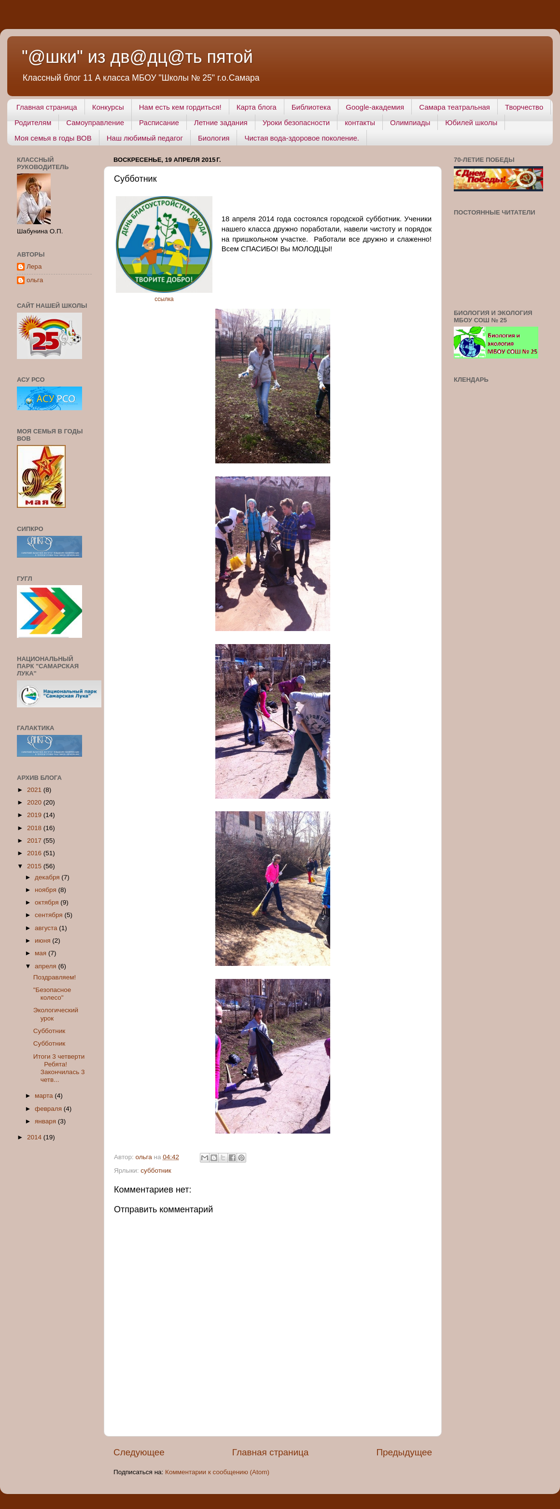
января (46, 1121)
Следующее (139, 1452)
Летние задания (221, 122)
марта (45, 1095)
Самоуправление (95, 122)
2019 (35, 815)
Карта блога (257, 107)
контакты (360, 122)
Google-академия (375, 107)
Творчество (524, 107)
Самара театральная (454, 107)
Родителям (32, 122)
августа (47, 928)
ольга (35, 280)
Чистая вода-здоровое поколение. (301, 138)
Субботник (49, 1031)
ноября (46, 889)
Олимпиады (410, 122)
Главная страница (46, 107)
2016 (35, 853)
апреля (46, 966)
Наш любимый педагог (145, 138)
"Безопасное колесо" (52, 993)
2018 (35, 828)
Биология (213, 138)
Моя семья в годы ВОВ (53, 138)
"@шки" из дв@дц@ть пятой (137, 57)
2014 (35, 1137)
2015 (35, 866)
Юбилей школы (471, 122)
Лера (34, 266)
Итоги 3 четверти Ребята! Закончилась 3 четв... (60, 1068)
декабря (48, 877)
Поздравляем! (54, 977)
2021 (35, 789)
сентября (49, 915)
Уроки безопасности (296, 122)
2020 (35, 802)
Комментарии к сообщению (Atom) (217, 1472)
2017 (35, 840)
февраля (49, 1108)
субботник (155, 1170)
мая (41, 953)
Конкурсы (108, 107)
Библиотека (311, 107)
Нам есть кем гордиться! (180, 107)
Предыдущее (404, 1452)
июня (43, 940)
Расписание (159, 122)
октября (47, 902)
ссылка (163, 299)
